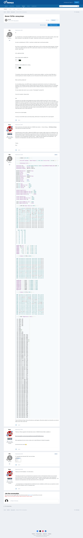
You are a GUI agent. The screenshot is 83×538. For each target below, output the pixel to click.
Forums (5, 9)
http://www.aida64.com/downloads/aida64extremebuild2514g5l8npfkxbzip (29, 436)
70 (12, 136)
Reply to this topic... (14, 500)
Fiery (9, 124)
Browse (23, 7)
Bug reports (16, 20)
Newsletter (18, 6)
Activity (28, 6)
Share (47, 20)
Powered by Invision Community (41, 536)
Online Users (19, 9)
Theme (33, 533)
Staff (14, 9)
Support (6, 6)
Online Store (12, 6)
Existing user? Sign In (68, 2)
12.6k (8, 136)
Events (10, 9)
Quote (19, 120)
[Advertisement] (70, 22)
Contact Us (45, 533)
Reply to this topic (53, 24)
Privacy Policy (39, 533)
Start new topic (43, 24)
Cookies (49, 533)
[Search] (65, 6)
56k (10, 19)
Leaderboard (34, 6)
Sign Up (76, 2)
